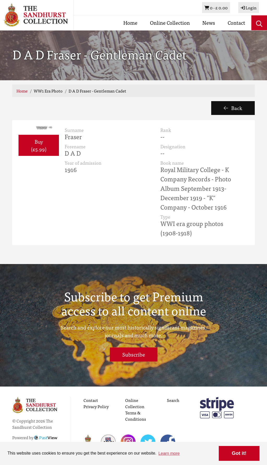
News (208, 22)
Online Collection (170, 22)
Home (130, 22)
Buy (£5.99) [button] (38, 145)
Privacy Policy (96, 406)
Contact (236, 22)
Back (233, 108)
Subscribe (133, 354)
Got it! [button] (239, 453)
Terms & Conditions (135, 415)
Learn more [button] (169, 453)
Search (173, 400)
